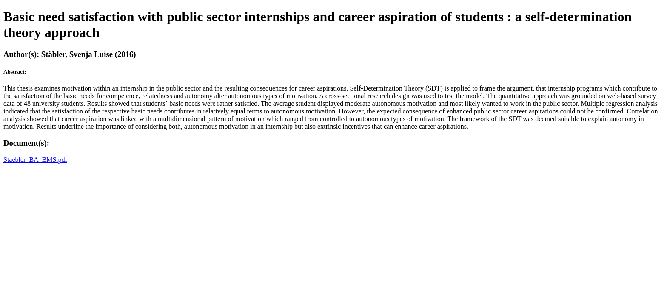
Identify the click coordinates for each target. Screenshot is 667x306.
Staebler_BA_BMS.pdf (35, 159)
